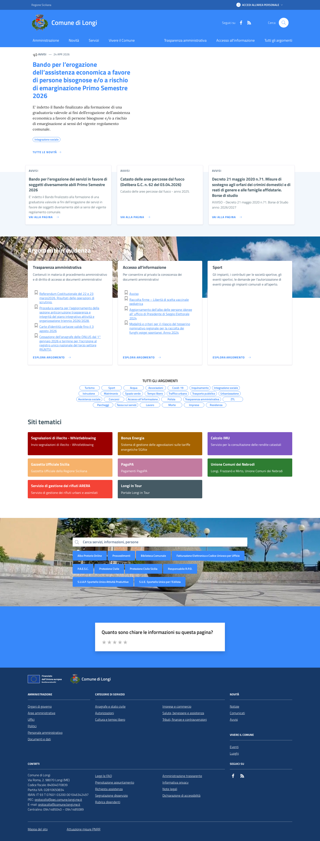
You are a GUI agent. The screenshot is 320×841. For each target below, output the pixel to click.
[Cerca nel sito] (284, 23)
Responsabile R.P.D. (180, 569)
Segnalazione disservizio (111, 795)
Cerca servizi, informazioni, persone (110, 542)
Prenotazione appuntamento (114, 782)
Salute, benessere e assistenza (183, 712)
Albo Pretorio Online (90, 555)
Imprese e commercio (176, 706)
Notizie (234, 706)
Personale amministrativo (45, 732)
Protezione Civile (109, 569)
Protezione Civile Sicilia (143, 569)
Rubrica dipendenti (107, 802)
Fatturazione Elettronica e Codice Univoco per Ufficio (208, 555)
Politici (32, 726)
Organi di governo (40, 706)
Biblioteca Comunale (153, 555)
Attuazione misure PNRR (83, 829)
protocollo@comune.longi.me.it (59, 804)
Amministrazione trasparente (182, 775)
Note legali (169, 788)
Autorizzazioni (104, 712)
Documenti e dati (39, 739)
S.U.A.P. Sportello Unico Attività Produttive (103, 582)
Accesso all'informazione (235, 40)
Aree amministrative (41, 712)
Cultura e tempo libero (110, 719)
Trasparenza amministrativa (185, 40)
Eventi (234, 746)
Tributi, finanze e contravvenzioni (184, 719)
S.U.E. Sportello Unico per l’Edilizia (160, 582)
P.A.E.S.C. (83, 569)
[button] (260, 5)
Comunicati (237, 712)
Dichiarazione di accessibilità (181, 795)
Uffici (31, 719)
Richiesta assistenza (109, 788)
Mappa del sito (38, 829)
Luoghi (234, 753)
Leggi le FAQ (103, 775)
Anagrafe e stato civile (110, 706)
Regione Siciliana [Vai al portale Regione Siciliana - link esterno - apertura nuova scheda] (41, 5)
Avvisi (234, 719)
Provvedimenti (121, 555)
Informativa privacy (175, 782)
